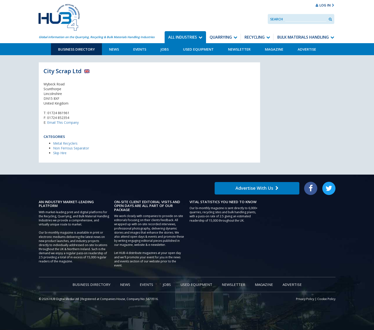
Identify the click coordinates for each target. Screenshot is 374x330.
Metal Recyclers (65, 143)
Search (276, 19)
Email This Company (63, 122)
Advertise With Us (257, 188)
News (114, 49)
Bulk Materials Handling (303, 37)
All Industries (182, 37)
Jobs (165, 49)
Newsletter (239, 49)
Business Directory (76, 49)
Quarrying (221, 37)
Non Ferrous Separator (71, 148)
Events (139, 49)
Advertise (307, 49)
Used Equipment (198, 49)
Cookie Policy (326, 299)
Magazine (274, 49)
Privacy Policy (305, 299)
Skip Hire (60, 153)
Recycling (255, 37)
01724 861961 (58, 113)
